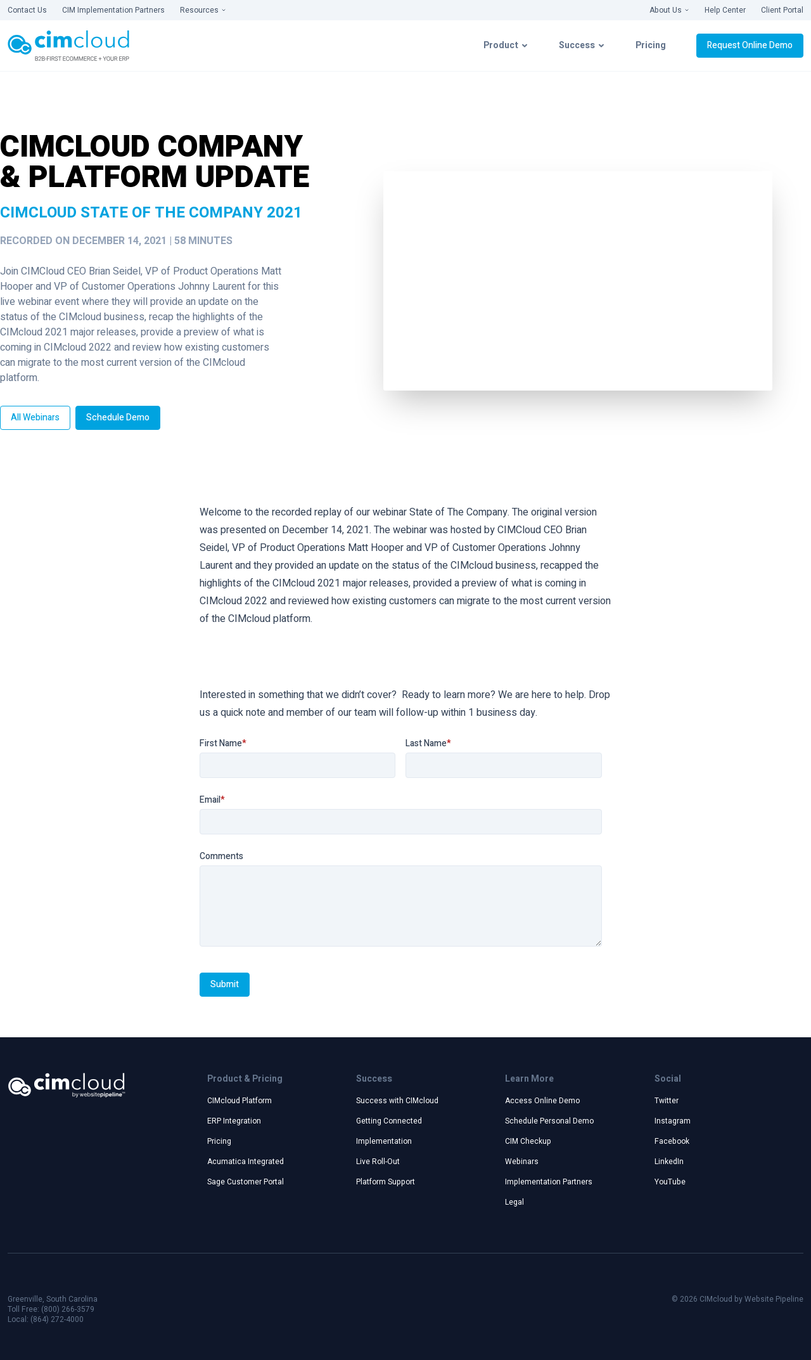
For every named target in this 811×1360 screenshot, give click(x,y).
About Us (669, 10)
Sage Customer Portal (245, 1182)
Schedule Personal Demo (549, 1121)
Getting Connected (389, 1121)
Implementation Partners (548, 1182)
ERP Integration (234, 1121)
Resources (203, 10)
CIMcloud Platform (239, 1100)
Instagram (673, 1121)
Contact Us (27, 10)
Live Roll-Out (378, 1161)
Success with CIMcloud (397, 1100)
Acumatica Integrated (245, 1161)
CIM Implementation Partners (113, 10)
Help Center (725, 10)
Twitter (667, 1100)
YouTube (670, 1182)
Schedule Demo (118, 417)
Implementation (384, 1141)
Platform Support (385, 1182)
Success (582, 45)
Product (505, 45)
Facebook (672, 1141)
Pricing (650, 45)
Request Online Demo (750, 45)
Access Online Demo (542, 1100)
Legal (514, 1202)
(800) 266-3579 (67, 1309)
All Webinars (35, 417)
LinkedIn (669, 1161)
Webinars (522, 1161)
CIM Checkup (528, 1141)
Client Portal (782, 10)
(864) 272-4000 (57, 1319)
